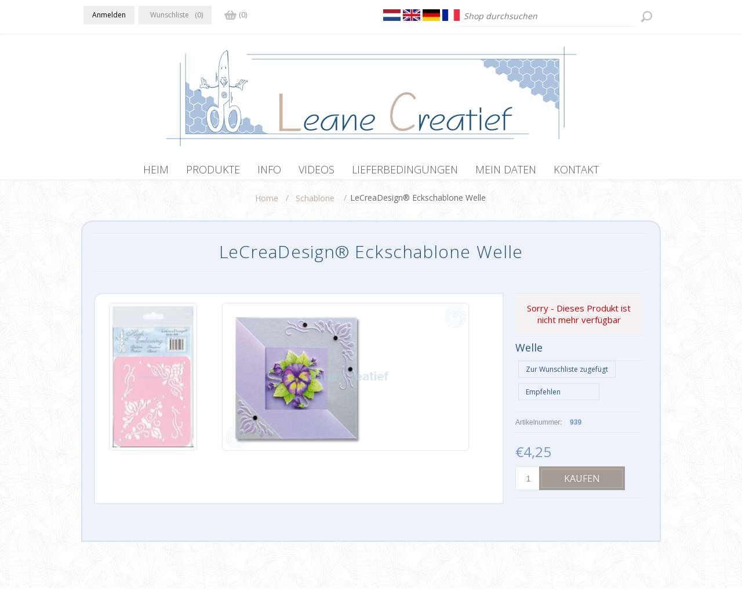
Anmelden (109, 15)
